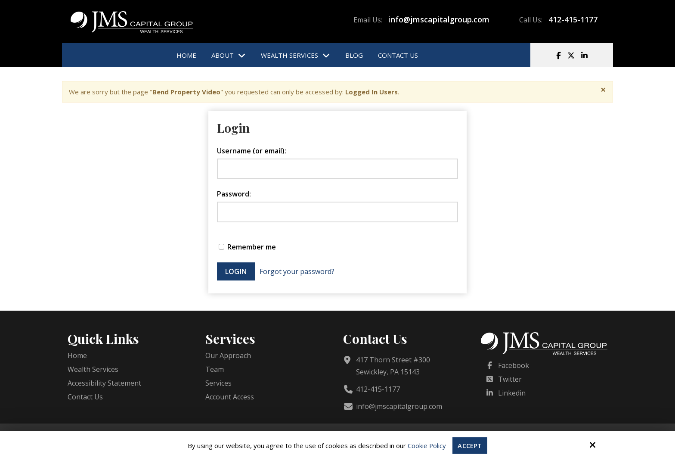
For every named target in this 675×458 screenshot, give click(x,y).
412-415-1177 (573, 19)
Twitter (510, 379)
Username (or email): (251, 151)
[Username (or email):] (337, 169)
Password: (234, 194)
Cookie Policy (427, 445)
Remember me (247, 247)
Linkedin (512, 393)
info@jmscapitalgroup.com (438, 19)
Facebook (513, 365)
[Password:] (337, 212)
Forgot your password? (297, 271)
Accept (470, 445)
